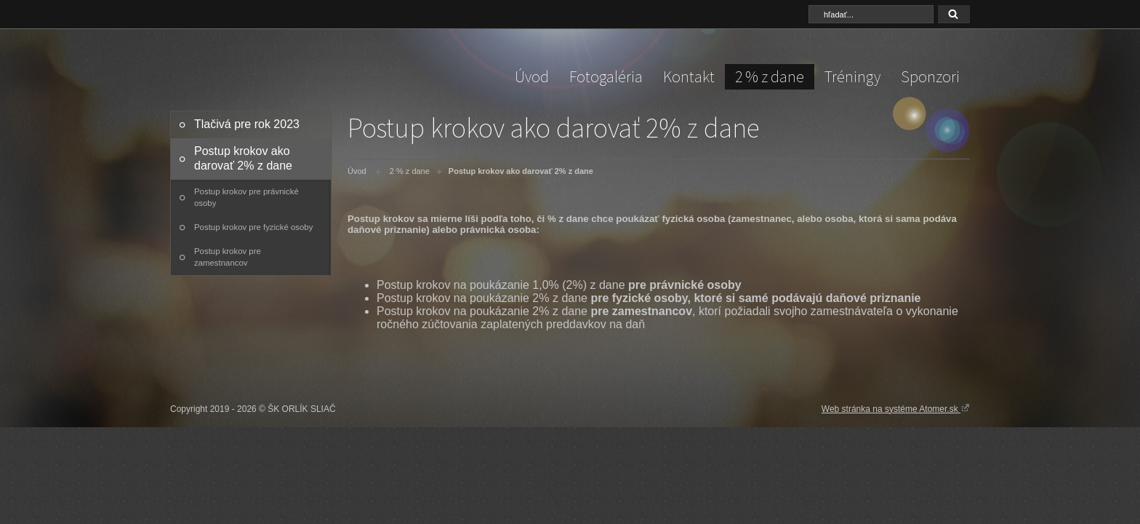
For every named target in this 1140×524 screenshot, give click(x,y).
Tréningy (852, 76)
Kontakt (689, 76)
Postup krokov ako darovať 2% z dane (243, 158)
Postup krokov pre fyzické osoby (253, 227)
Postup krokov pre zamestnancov (227, 257)
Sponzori (930, 76)
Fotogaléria (606, 76)
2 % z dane (769, 76)
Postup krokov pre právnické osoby (246, 197)
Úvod (532, 76)
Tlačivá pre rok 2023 (247, 124)
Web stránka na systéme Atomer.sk (896, 408)
